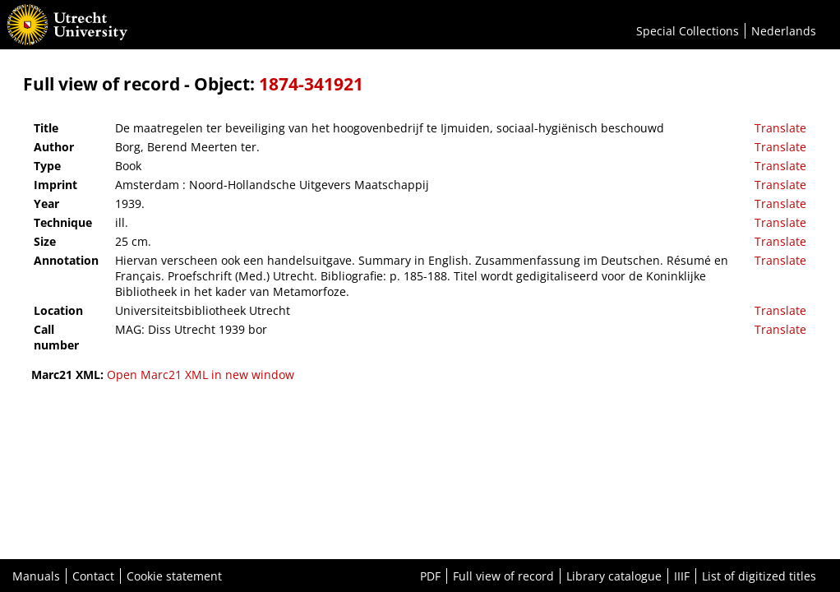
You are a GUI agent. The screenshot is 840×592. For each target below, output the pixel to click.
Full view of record (503, 576)
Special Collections (687, 31)
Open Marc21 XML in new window (200, 374)
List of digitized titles (759, 576)
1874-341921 (311, 83)
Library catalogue (614, 576)
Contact (93, 576)
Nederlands (783, 31)
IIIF (682, 576)
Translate (780, 128)
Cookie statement (174, 576)
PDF (430, 576)
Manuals (36, 576)
